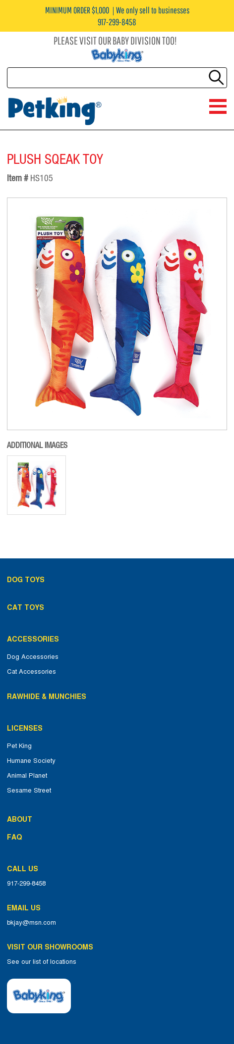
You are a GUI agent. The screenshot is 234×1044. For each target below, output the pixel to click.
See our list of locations (41, 962)
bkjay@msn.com (31, 923)
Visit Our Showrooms (52, 947)
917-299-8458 (26, 884)
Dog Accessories (32, 657)
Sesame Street (29, 791)
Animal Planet (27, 776)
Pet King (19, 746)
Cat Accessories (31, 672)
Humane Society (31, 761)
